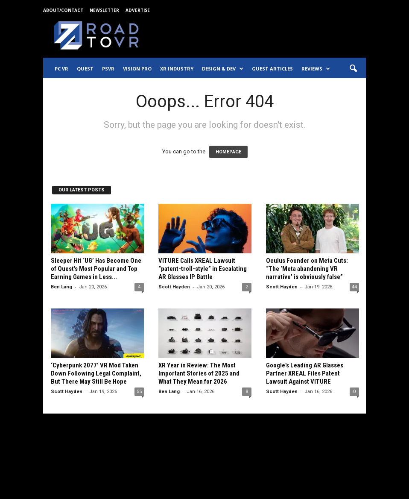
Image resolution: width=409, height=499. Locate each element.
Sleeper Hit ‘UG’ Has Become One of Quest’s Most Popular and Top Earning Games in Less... (96, 269)
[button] (353, 68)
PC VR (61, 68)
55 (139, 391)
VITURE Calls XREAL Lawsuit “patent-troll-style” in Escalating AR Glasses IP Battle (202, 269)
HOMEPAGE (228, 152)
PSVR (108, 68)
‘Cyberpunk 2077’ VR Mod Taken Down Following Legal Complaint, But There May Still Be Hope (96, 373)
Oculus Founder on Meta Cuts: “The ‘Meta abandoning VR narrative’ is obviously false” (307, 269)
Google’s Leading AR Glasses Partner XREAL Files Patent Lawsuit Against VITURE (304, 373)
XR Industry (176, 68)
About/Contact (63, 10)
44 (354, 287)
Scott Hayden (174, 287)
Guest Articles (272, 68)
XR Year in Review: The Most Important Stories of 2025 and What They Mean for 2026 (199, 373)
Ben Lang (61, 287)
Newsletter (104, 10)
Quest (85, 68)
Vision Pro (137, 68)
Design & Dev (222, 68)
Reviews (315, 68)
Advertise (138, 10)
